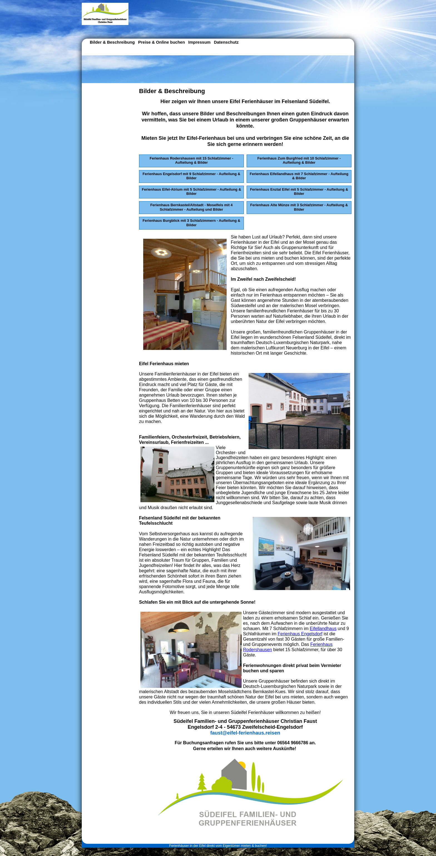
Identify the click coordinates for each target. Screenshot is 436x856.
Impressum (199, 42)
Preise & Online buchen (161, 42)
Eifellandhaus (323, 628)
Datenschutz (226, 42)
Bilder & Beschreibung (112, 42)
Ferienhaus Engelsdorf (300, 633)
